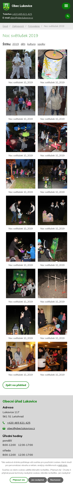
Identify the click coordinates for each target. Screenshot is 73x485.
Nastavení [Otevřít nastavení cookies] (55, 480)
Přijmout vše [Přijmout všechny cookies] (19, 480)
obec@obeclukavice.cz (21, 428)
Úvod (5, 26)
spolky (41, 44)
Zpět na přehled (16, 385)
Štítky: (7, 44)
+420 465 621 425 (18, 422)
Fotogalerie (34, 26)
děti (23, 44)
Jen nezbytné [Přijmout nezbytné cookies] (37, 480)
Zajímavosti (18, 26)
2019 (15, 44)
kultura (31, 44)
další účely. (63, 465)
